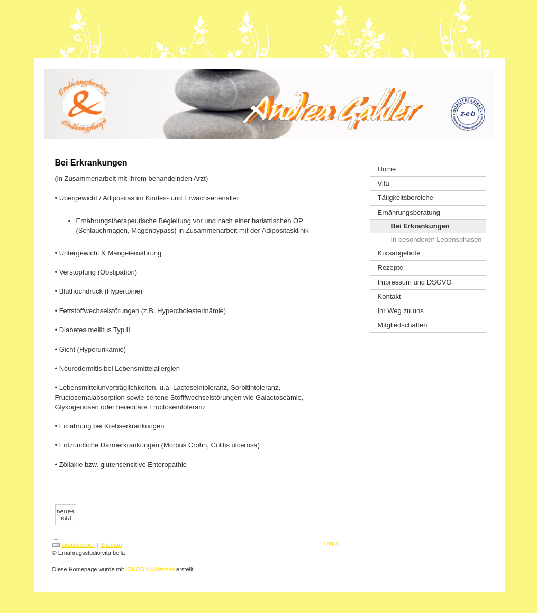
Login (331, 543)
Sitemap (111, 545)
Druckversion (74, 545)
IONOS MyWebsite (150, 569)
